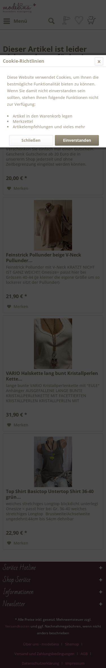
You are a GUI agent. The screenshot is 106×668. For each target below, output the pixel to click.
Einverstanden (77, 140)
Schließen (30, 140)
